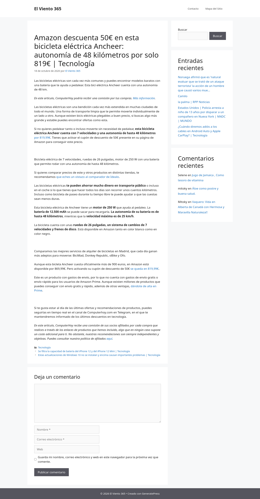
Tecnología (44, 347)
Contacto (193, 8)
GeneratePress (151, 493)
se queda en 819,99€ (144, 269)
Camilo (182, 96)
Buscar (182, 30)
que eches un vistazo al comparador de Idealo (87, 177)
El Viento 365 (47, 8)
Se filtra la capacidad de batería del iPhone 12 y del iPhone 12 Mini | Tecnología (84, 351)
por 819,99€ (42, 137)
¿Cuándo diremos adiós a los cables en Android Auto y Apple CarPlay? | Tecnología (199, 131)
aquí (109, 338)
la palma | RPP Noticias (194, 102)
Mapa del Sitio (213, 8)
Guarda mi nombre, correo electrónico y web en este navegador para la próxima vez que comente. (98, 459)
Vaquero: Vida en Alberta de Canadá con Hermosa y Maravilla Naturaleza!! (201, 207)
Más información (144, 98)
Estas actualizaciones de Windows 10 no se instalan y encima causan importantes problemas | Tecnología (99, 355)
